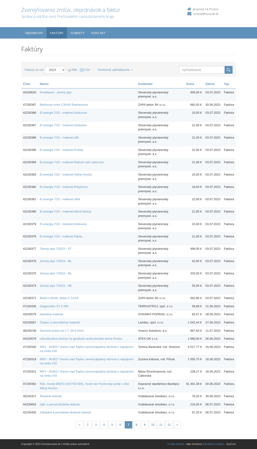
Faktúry (57, 33)
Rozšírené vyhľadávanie (115, 69)
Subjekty (77, 33)
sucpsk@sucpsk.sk (205, 14)
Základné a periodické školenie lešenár (65, 412)
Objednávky (34, 33)
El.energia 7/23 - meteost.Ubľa (60, 199)
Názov (44, 84)
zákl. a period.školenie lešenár (60, 404)
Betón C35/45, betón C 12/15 (59, 298)
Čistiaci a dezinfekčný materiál (60, 322)
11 (160, 424)
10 (152, 424)
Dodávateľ (145, 84)
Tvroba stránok (175, 444)
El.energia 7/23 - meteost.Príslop (61, 150)
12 (169, 424)
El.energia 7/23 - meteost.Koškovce (63, 224)
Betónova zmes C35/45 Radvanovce (64, 104)
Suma (190, 84)
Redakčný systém (214, 444)
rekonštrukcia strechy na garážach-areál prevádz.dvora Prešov (81, 338)
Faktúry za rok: (34, 69)
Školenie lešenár (51, 396)
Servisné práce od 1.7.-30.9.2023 (62, 330)
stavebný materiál (51, 314)
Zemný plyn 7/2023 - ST (56, 248)
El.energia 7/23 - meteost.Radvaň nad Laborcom (72, 162)
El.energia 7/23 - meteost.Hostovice (63, 125)
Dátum (210, 84)
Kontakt (98, 33)
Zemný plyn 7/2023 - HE (56, 285)
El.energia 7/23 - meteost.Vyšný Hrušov (66, 174)
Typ (226, 84)
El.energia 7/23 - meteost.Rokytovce (64, 187)
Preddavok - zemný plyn (56, 92)
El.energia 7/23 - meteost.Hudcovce (63, 112)
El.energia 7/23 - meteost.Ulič (59, 137)
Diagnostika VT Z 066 (54, 306)
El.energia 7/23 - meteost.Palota (61, 236)
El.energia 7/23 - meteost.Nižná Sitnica (65, 211)
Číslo (26, 84)
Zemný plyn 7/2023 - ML (56, 261)
